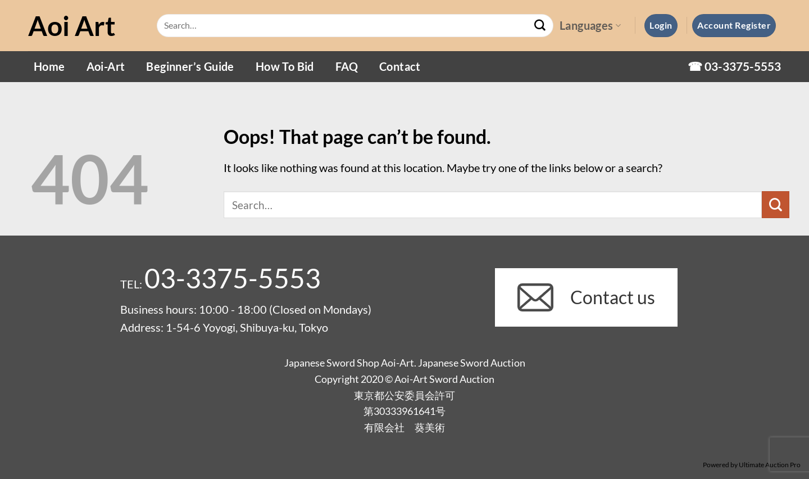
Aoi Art (72, 25)
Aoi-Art (106, 66)
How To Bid (285, 66)
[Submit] (540, 26)
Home (49, 66)
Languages (590, 25)
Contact (400, 66)
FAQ (346, 66)
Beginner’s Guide (190, 66)
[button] (660, 25)
